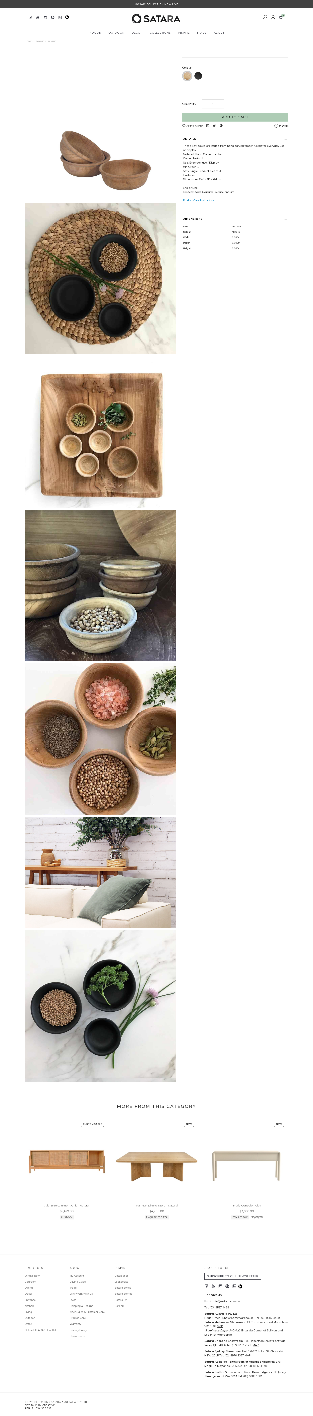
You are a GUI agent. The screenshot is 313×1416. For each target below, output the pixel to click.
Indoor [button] (95, 32)
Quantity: (189, 143)
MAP (220, 1326)
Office (28, 1323)
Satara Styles (123, 1287)
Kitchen (29, 1305)
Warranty (75, 1323)
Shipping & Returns (81, 1305)
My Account (77, 1275)
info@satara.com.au (226, 1301)
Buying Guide (78, 1281)
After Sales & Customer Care (87, 1311)
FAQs (73, 1299)
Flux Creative (45, 1405)
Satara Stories (123, 1293)
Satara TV (121, 1299)
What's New (32, 1275)
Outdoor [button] (116, 32)
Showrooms (77, 1336)
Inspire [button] (184, 32)
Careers (120, 1305)
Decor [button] (137, 32)
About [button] (219, 32)
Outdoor (30, 1317)
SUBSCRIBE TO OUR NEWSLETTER (232, 1276)
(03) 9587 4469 (219, 1307)
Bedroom (30, 1281)
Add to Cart (235, 156)
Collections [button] (160, 32)
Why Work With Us (81, 1293)
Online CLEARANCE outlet (40, 1330)
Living (28, 1311)
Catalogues (122, 1275)
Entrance (30, 1299)
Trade (73, 1287)
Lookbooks (121, 1281)
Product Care (78, 1317)
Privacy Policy (78, 1330)
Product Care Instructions (199, 239)
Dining (29, 1287)
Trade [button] (202, 32)
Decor (28, 1293)
